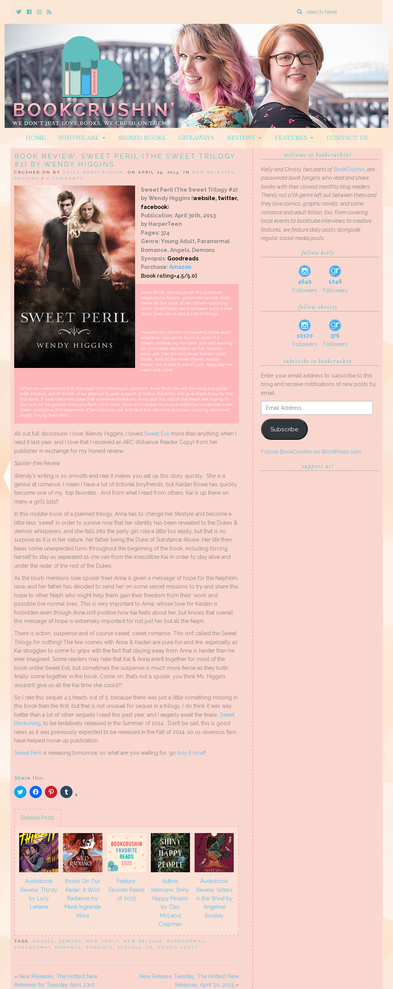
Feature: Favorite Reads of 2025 (127, 889)
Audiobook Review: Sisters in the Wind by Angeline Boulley (214, 898)
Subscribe (284, 429)
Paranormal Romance (48, 947)
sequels (129, 947)
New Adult (102, 941)
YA (150, 947)
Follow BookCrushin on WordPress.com (311, 452)
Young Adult (178, 947)
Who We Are (82, 137)
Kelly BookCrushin (93, 172)
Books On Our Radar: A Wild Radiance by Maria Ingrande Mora (82, 898)
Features (294, 137)
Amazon (180, 267)
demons (70, 941)
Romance (99, 947)
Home (35, 137)
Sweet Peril (27, 753)
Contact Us (347, 137)
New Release (143, 941)
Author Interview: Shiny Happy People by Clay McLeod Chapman (170, 902)
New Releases (213, 172)
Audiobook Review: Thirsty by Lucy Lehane (39, 894)
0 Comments (65, 178)
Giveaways (196, 137)
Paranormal (186, 941)
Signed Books (142, 137)
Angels (43, 941)
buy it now (190, 753)
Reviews (244, 137)
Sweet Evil (156, 434)
